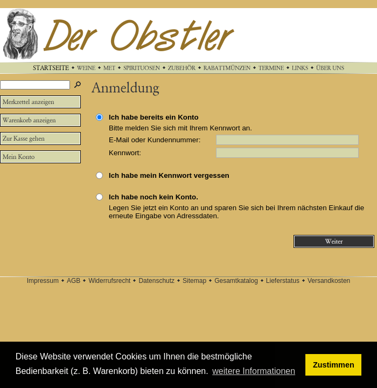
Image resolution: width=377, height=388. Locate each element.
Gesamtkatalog (236, 281)
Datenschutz (156, 281)
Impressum (43, 281)
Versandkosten (329, 281)
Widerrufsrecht (109, 281)
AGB (73, 281)
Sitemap (194, 281)
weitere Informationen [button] (253, 371)
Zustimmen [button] (333, 365)
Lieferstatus (282, 281)
